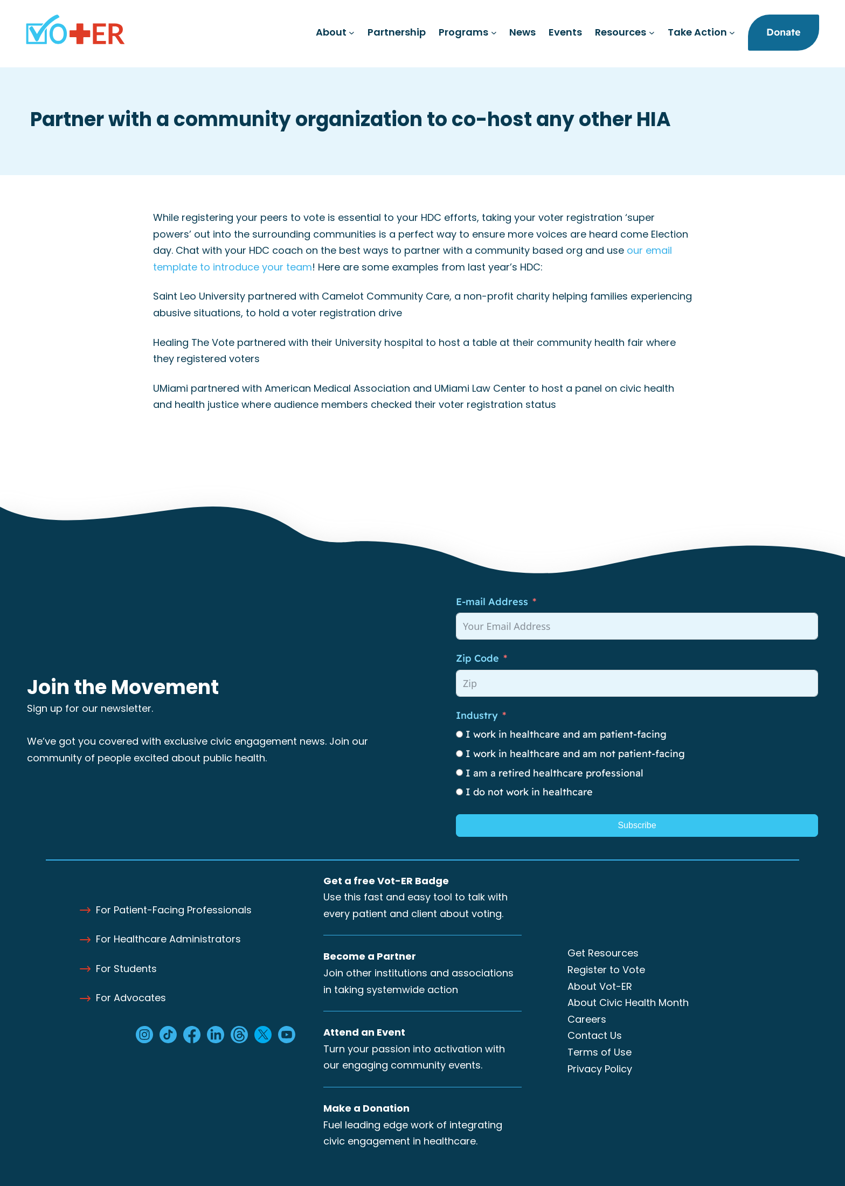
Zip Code (477, 658)
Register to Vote (606, 969)
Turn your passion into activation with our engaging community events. (414, 1048)
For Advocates (131, 997)
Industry (477, 715)
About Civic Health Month (628, 1002)
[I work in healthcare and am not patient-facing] (459, 753)
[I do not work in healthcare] (459, 791)
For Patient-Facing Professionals (174, 910)
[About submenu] (352, 33)
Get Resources (603, 953)
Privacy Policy (599, 1069)
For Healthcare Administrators (168, 939)
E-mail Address (492, 601)
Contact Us (594, 1035)
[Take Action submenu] (732, 33)
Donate (783, 32)
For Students (126, 968)
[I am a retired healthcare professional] (459, 772)
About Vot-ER (599, 986)
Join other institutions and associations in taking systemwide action (418, 972)
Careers (586, 1019)
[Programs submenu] (494, 33)
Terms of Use (599, 1052)
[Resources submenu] (652, 33)
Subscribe (637, 825)
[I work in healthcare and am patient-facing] (459, 734)
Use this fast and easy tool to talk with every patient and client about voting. (415, 897)
